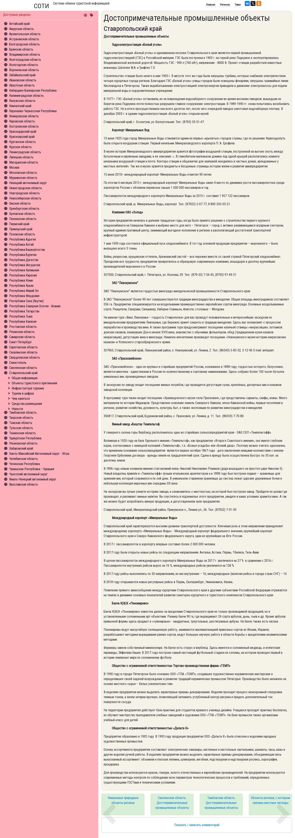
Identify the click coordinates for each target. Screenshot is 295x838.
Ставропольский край (23, 373)
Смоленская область (23, 368)
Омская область (20, 203)
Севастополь (17, 363)
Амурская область (21, 29)
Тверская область (21, 418)
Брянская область (21, 49)
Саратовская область (23, 347)
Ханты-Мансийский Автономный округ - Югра (39, 454)
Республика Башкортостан (27, 250)
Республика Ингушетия (24, 265)
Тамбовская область (23, 412)
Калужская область (22, 101)
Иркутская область (22, 85)
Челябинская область (23, 459)
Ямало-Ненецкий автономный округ (32, 479)
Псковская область (22, 234)
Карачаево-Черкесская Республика (33, 111)
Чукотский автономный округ (28, 474)
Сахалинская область (23, 352)
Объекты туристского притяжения (34, 383)
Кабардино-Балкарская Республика (33, 90)
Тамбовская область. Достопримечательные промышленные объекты (221, 803)
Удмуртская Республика (25, 438)
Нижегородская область (25, 188)
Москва (14, 167)
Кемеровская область (24, 116)
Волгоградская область (25, 60)
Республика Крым (21, 286)
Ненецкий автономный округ (28, 183)
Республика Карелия (23, 275)
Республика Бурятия (22, 255)
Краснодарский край (22, 132)
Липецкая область (21, 157)
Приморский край (20, 229)
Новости (17, 409)
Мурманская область (23, 178)
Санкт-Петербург (20, 342)
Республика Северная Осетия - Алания (34, 306)
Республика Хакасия (22, 321)
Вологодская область (23, 65)
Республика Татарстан (24, 311)
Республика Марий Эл (24, 291)
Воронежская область (24, 70)
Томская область (20, 423)
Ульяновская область (23, 443)
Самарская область (22, 337)
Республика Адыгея (22, 239)
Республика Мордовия (24, 296)
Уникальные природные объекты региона (123, 800)
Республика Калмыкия (24, 270)
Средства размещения (27, 404)
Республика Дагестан (23, 260)
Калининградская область (26, 96)
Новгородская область (24, 193)
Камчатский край (20, 106)
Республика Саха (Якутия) (26, 301)
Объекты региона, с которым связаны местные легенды (270, 800)
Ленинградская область (25, 152)
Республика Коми (21, 280)
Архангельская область (25, 34)
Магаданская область (23, 162)
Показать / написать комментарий (196, 825)
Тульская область (21, 428)
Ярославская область (23, 484)
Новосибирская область (25, 198)
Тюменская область (22, 433)
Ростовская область (23, 327)
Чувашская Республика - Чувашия (31, 469)
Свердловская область (24, 357)
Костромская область (24, 126)
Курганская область (22, 142)
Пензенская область (22, 219)
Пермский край (19, 224)
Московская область (23, 173)
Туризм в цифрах (23, 393)
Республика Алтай (21, 244)
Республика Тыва (20, 316)
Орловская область (22, 214)
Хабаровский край (21, 448)
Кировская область (22, 121)
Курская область (20, 147)
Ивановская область (22, 80)
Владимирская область (24, 54)
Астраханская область (24, 39)
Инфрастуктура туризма (28, 388)
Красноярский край (22, 137)
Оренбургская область (24, 209)
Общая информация (24, 378)
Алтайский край (19, 24)
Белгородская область (24, 44)
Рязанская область (22, 332)
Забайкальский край (22, 75)
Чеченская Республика (24, 464)
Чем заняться (21, 399)
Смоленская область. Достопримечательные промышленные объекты (172, 803)
